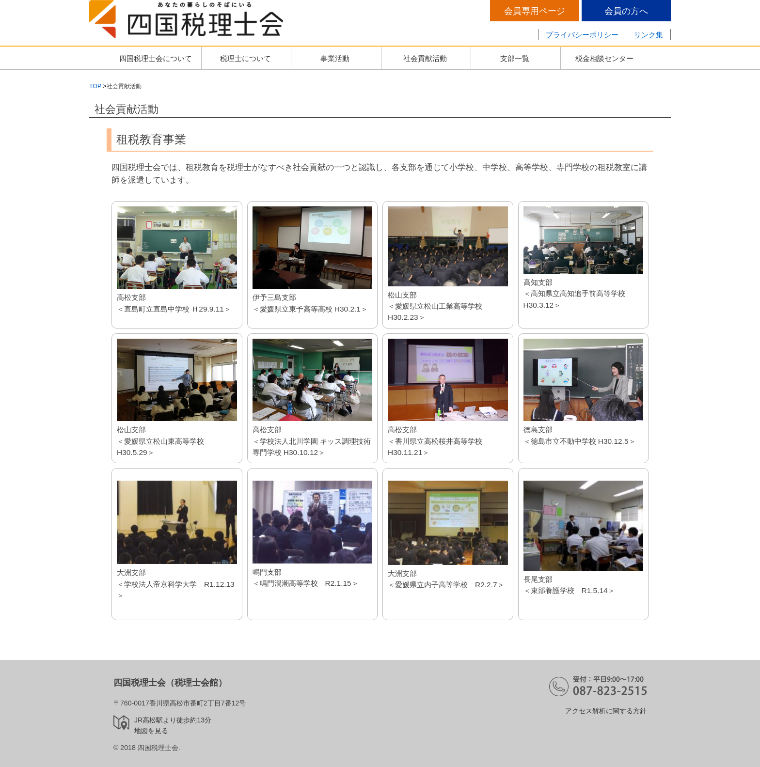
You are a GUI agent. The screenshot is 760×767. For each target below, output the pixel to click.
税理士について (245, 58)
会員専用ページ (534, 11)
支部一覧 (514, 58)
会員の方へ (626, 11)
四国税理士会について (155, 58)
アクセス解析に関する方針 (606, 711)
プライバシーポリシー (582, 35)
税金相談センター (604, 58)
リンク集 (648, 35)
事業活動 (334, 58)
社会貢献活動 (425, 58)
